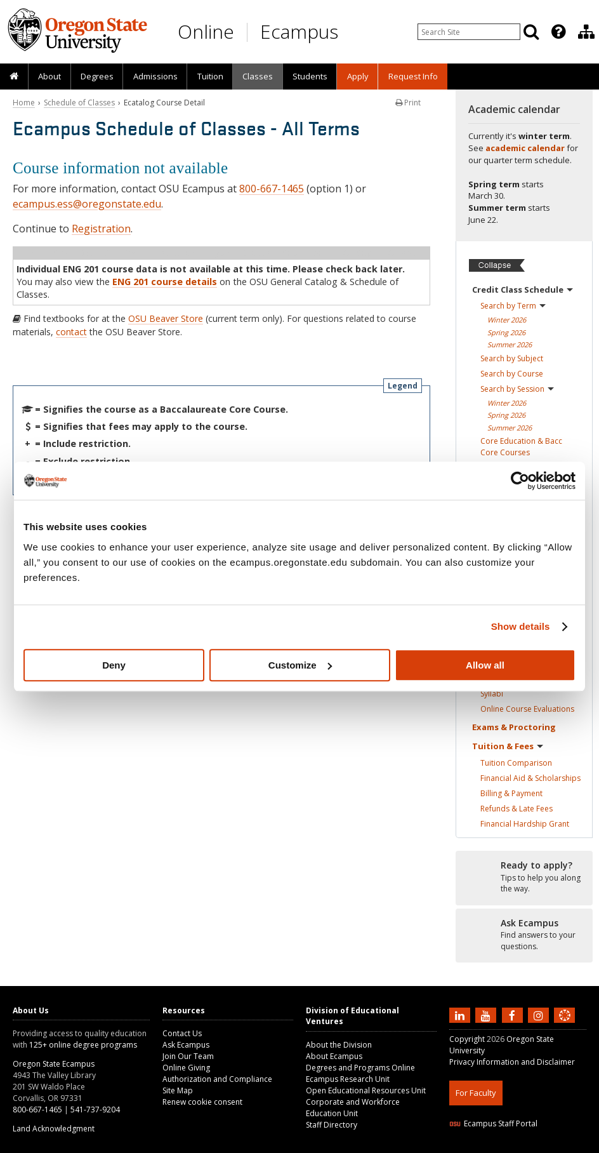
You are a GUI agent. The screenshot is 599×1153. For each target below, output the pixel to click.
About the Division (339, 1044)
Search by (513, 305)
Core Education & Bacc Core (521, 447)
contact (71, 332)
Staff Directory (331, 1124)
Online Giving (186, 1067)
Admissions (155, 76)
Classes (257, 76)
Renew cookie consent (202, 1101)
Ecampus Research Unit (348, 1079)
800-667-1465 (271, 189)
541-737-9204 (95, 1109)
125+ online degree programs (83, 1044)
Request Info (413, 76)
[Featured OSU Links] (558, 32)
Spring (506, 332)
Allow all (485, 665)
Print (408, 102)
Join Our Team (188, 1056)
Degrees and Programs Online (360, 1067)
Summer (509, 344)
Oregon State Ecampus (54, 1063)
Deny (114, 665)
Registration (101, 229)
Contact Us (182, 1033)
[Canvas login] (565, 1025)
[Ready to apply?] (524, 877)
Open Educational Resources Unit (366, 1090)
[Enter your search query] (469, 31)
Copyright (467, 1039)
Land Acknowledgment (54, 1128)
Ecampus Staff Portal (493, 1123)
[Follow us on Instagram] (540, 1014)
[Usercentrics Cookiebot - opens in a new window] (520, 480)
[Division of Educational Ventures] (586, 32)
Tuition (210, 76)
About (49, 76)
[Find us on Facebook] (514, 1014)
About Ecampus (334, 1056)
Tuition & (507, 746)
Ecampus (299, 31)
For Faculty (476, 1092)
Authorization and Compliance (217, 1079)
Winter (506, 319)
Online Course (527, 708)
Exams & (514, 727)
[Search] (531, 32)
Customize (300, 665)
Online (206, 31)
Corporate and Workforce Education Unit (353, 1107)
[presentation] (557, 32)
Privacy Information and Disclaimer (512, 1061)
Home (24, 102)
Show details (520, 626)
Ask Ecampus (185, 1044)
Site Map (177, 1090)
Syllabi (491, 693)
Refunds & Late (516, 808)
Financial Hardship (524, 823)
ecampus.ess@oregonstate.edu (87, 204)
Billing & (511, 793)
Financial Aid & (530, 778)
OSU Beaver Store (165, 318)
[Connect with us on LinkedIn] (461, 1014)
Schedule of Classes (79, 102)
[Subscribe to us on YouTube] (487, 1014)
